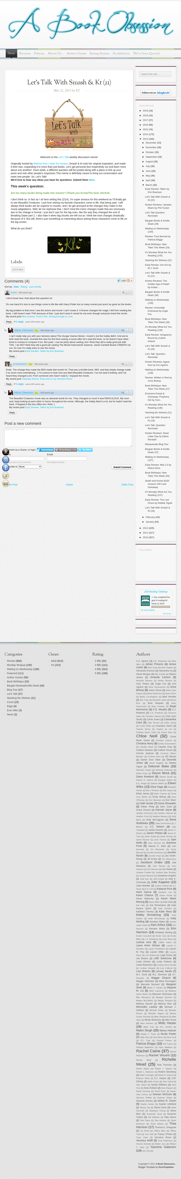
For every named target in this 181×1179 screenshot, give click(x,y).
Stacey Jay (145, 1107)
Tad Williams (154, 1117)
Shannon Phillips (144, 1098)
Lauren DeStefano (156, 949)
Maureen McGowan (162, 994)
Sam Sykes (141, 1085)
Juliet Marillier (143, 885)
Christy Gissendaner (167, 744)
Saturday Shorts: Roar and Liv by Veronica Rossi (47, 378)
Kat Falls (140, 905)
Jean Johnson (154, 843)
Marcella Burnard (150, 984)
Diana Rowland (145, 776)
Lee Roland (151, 955)
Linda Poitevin (164, 961)
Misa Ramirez (146, 1023)
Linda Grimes (143, 961)
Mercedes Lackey (146, 1006)
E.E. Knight (141, 783)
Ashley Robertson (154, 693)
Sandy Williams (159, 1085)
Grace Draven (143, 810)
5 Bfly (98, 673)
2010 (145, 537)
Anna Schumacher (157, 687)
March (149, 185)
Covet (10, 702)
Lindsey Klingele (147, 968)
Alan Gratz (153, 667)
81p (36, 330)
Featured (12, 673)
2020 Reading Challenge (156, 591)
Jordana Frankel (143, 872)
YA (52, 665)
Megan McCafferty (144, 1000)
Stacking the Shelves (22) (158, 260)
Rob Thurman (164, 1065)
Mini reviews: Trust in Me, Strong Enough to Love (47, 316)
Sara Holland (150, 1088)
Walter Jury (160, 1144)
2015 (145, 129)
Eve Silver (171, 800)
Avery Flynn (171, 693)
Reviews (25, 53)
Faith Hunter (146, 803)
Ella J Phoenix (152, 790)
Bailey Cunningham (149, 697)
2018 (145, 115)
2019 (145, 110)
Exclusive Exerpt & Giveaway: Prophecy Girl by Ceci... (157, 396)
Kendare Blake (157, 921)
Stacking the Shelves (18, 698)
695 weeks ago (47, 330)
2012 (145, 528)
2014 (145, 134)
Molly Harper (167, 1023)
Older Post (127, 484)
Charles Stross (143, 729)
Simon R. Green (167, 1100)
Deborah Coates (143, 770)
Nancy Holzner (168, 1030)
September (151, 157)
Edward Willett (157, 783)
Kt (153, 597)
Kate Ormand (165, 908)
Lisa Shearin (143, 971)
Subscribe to (23, 466)
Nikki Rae (144, 1037)
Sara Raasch (167, 1088)
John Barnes (159, 866)
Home (11, 53)
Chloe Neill (146, 736)
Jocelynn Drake (151, 862)
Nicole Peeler (168, 1033)
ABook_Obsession (23, 330)
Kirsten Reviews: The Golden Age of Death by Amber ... (157, 284)
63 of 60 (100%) (148, 610)
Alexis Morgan (143, 674)
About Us (55, 53)
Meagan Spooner (164, 997)
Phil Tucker (168, 1044)
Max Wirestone (143, 997)
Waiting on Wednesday (20, 669)
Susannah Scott (154, 1114)
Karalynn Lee (165, 892)
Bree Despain (155, 703)
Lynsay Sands (164, 971)
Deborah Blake (158, 766)
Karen (14, 292)
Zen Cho (146, 1151)
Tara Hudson (160, 1120)
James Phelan (155, 833)
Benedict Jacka (159, 700)
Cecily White (145, 726)
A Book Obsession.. (166, 1164)
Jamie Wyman (142, 840)
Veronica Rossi (163, 1137)
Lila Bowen (142, 958)
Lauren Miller (157, 952)
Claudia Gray (165, 747)
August (149, 161)
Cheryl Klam (167, 732)
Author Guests (76, 53)
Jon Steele (167, 869)
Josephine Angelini (166, 875)
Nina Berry (158, 1037)
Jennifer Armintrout (155, 853)
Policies (39, 53)
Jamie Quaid (150, 836)
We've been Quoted (146, 53)
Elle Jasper (168, 790)
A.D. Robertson (160, 661)
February (150, 517)
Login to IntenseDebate (45, 450)
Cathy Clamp (170, 723)
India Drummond (162, 823)
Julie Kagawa (160, 882)
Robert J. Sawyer (163, 1069)
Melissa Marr (165, 1004)
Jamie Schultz (166, 836)
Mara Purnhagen (167, 981)
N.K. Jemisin (166, 1027)
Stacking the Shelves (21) (158, 412)
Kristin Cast (161, 936)
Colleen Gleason (144, 750)
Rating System (99, 53)
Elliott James (142, 793)
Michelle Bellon (157, 1010)
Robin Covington (147, 1075)
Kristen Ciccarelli (143, 936)
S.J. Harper (160, 1078)
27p (30, 364)
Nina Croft (171, 1037)
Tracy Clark (142, 1137)
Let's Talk (18, 270)
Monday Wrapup (16, 665)
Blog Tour (12, 689)
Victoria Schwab (143, 1144)
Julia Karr (144, 879)
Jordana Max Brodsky (166, 872)
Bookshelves (121, 53)
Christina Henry (145, 743)
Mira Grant (170, 1020)
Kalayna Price (164, 888)
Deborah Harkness (164, 770)
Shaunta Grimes (144, 1101)
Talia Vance (170, 1117)
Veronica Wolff (144, 1140)
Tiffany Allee (159, 1131)
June (148, 171)
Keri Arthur (158, 925)
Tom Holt (149, 1134)
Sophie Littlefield (167, 1104)
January (150, 521)
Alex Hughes (167, 667)
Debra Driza (141, 773)
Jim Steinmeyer (169, 859)
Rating (23, 286)
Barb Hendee (169, 696)
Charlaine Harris (164, 726)
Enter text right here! (68, 437)
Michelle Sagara (156, 1013)
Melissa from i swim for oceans (51, 163)
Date (16, 286)
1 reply (20, 321)
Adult (54, 660)
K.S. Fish (149, 889)
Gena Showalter (167, 803)
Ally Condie (160, 674)
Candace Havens (153, 716)
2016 (145, 124)
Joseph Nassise (146, 876)
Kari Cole (168, 902)
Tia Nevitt (144, 1131)
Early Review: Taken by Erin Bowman (44, 351)
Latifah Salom (165, 942)
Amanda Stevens (144, 681)
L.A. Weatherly (151, 939)
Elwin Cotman (160, 794)
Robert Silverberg (167, 1072)
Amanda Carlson (160, 677)
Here (91, 179)
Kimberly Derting (163, 932)
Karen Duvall (166, 895)
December (151, 142)
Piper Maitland (165, 1047)
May (148, 175)
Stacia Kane (160, 1107)
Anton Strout (155, 690)
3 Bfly (98, 665)
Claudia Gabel (146, 747)
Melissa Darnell (144, 1004)
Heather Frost (142, 816)
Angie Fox (160, 684)
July (148, 166)
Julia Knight (158, 879)
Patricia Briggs (146, 1043)
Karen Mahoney (145, 898)
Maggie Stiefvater (145, 981)
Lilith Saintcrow (163, 958)
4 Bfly (98, 669)
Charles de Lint (164, 729)
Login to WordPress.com (66, 450)
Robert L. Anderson (145, 1072)
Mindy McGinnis (153, 1020)
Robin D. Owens (165, 1075)
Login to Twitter (85, 450)
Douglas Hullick (165, 780)
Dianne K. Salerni (144, 780)
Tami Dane (145, 1120)
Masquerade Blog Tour (156, 444)
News (10, 714)
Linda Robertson (144, 965)
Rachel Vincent (159, 1055)
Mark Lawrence (156, 991)
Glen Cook (166, 806)
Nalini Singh (144, 1030)
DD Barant (170, 756)
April (148, 180)
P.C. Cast (145, 1040)
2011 (145, 532)
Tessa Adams (157, 1124)
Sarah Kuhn (160, 1091)
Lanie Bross (167, 939)
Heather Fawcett (165, 813)
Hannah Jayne (163, 809)
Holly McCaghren (155, 820)
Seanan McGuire (162, 1094)
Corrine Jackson (145, 753)
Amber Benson (165, 681)
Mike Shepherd (161, 1017)
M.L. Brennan (160, 974)
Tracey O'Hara (165, 1134)
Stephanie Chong (157, 1111)
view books (167, 613)
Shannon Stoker (164, 1098)
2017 (145, 120)
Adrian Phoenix (154, 664)
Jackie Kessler (156, 830)
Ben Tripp (144, 700)
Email (50, 454)
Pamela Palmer (164, 1040)
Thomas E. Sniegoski (165, 1127)
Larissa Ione (143, 942)
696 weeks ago (25, 292)
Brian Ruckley (158, 706)
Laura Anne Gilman (148, 945)
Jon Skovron (152, 869)
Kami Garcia (143, 892)
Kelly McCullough (156, 918)
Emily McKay (159, 797)
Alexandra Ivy (166, 670)
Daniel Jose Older (151, 760)
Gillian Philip (147, 806)
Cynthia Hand (154, 756)
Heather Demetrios (144, 813)
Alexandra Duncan (145, 670)
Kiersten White (157, 928)
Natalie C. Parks (148, 1034)
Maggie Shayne (160, 977)
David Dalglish (156, 763)
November (151, 147)
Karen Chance (144, 895)
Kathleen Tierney (145, 911)
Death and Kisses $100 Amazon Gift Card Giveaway (157, 484)
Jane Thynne (160, 840)
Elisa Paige (157, 786)
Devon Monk (160, 773)
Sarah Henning (143, 1091)
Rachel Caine (148, 1051)
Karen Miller (154, 902)
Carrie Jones (153, 719)
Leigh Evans (166, 955)
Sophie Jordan (147, 1104)
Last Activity (35, 286)
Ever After (12, 710)
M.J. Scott (141, 974)
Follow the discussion (130, 280)
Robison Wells (143, 1078)
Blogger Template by (156, 1167)
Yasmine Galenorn (163, 1147)
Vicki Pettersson (165, 1141)
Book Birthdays (15, 681)
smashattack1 (20, 364)
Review (11, 660)
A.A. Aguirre (142, 661)
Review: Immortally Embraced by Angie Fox (156, 310)
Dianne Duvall (166, 777)
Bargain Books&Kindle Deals (23, 685)
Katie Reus (165, 911)
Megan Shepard (165, 1000)
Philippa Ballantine (145, 1047)
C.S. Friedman (156, 713)
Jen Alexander (157, 849)
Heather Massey (160, 816)
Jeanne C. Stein (157, 846)
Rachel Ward (143, 1060)
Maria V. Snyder (155, 988)
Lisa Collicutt (166, 968)
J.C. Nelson (157, 826)
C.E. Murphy (160, 709)
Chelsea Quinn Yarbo (146, 732)
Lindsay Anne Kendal (166, 965)
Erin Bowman (155, 800)
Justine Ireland (161, 886)
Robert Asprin (142, 1069)
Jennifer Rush (155, 856)
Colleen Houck (165, 750)
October (150, 152)
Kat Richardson (158, 905)
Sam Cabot (168, 1081)
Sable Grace (153, 1081)
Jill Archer (152, 859)
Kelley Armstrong (148, 915)
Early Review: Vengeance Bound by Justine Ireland (158, 338)
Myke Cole (149, 1027)
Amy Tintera (142, 684)
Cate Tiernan (154, 723)
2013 (145, 139)
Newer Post (10, 484)
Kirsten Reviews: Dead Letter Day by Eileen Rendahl (157, 436)
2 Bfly (98, 660)
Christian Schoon (164, 740)
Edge (10, 706)
